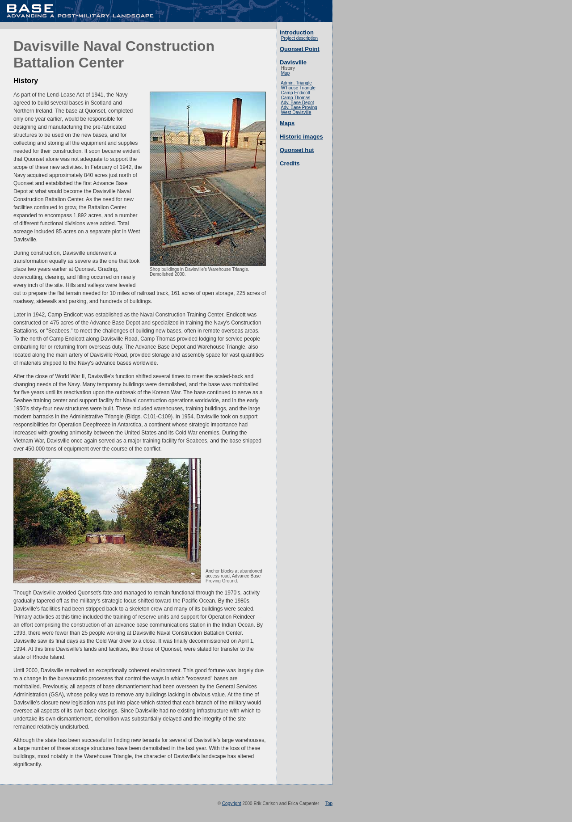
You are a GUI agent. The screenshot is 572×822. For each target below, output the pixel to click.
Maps (287, 123)
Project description (299, 38)
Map (285, 73)
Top (328, 803)
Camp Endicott (296, 92)
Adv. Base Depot (297, 102)
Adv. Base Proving (299, 107)
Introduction (297, 32)
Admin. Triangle (296, 82)
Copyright (231, 803)
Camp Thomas (295, 97)
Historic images (301, 136)
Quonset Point (300, 49)
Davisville (293, 62)
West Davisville (296, 112)
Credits (290, 163)
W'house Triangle (298, 87)
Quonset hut (297, 150)
